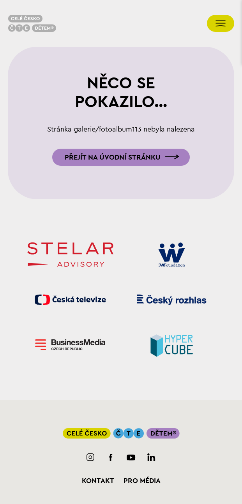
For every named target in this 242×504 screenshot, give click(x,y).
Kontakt (98, 480)
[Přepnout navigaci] (220, 23)
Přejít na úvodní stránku (113, 157)
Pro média (142, 480)
